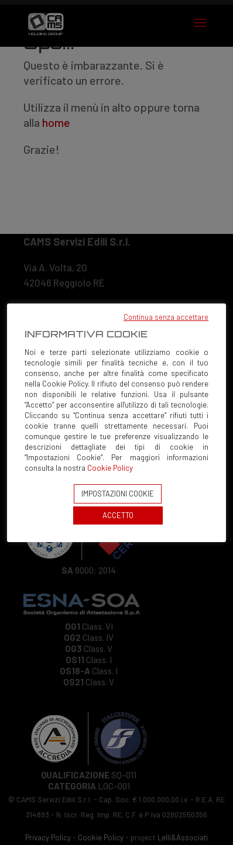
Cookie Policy (110, 467)
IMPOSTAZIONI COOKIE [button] (117, 493)
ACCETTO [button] (117, 515)
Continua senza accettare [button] (166, 317)
